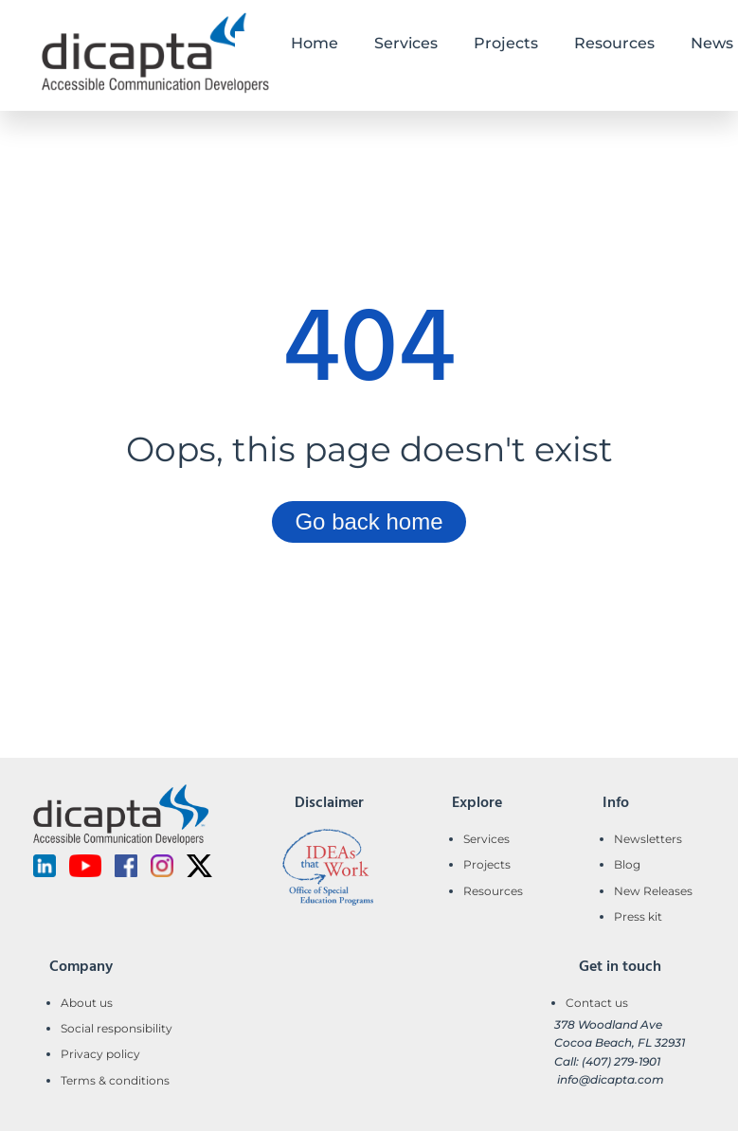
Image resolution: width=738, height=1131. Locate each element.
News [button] (712, 43)
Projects (487, 864)
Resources (493, 891)
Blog (627, 864)
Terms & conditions (115, 1080)
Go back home (368, 521)
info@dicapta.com (610, 1079)
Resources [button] (614, 43)
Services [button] (406, 43)
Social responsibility (116, 1028)
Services (486, 839)
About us (87, 1003)
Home (314, 43)
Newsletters (648, 839)
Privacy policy (100, 1054)
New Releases (653, 891)
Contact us (597, 1003)
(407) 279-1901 (621, 1061)
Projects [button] (506, 43)
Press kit (638, 916)
